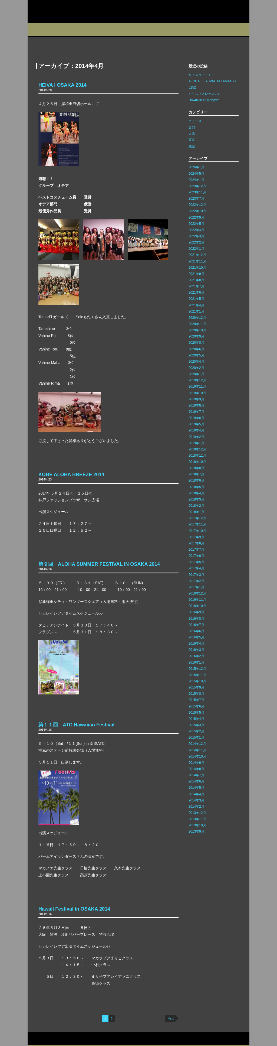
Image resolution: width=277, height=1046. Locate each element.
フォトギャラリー (209, 29)
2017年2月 (196, 581)
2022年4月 (196, 230)
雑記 (192, 146)
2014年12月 (197, 744)
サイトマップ (62, 1038)
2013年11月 (197, 819)
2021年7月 (196, 286)
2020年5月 (196, 355)
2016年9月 (196, 612)
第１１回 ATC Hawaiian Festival (76, 724)
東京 (192, 140)
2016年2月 (196, 656)
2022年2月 (196, 242)
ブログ (146, 29)
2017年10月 (197, 531)
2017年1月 (196, 587)
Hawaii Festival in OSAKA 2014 (74, 909)
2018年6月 (196, 480)
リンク (80, 1038)
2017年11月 (197, 524)
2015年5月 (196, 712)
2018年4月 (196, 493)
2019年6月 (196, 418)
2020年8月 (196, 343)
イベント (119, 29)
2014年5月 (196, 788)
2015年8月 (196, 694)
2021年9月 (196, 274)
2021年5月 (196, 299)
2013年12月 (197, 813)
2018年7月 (196, 474)
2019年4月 (196, 430)
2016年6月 (196, 631)
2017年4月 (196, 568)
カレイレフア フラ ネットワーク (62, 11)
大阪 (192, 133)
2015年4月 (196, 719)
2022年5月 (196, 224)
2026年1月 (196, 167)
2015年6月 (196, 706)
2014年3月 (196, 800)
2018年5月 (196, 487)
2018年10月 (197, 462)
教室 (93, 29)
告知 (192, 127)
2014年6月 (196, 781)
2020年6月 (196, 349)
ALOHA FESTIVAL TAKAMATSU (212, 81)
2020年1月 (196, 374)
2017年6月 (196, 556)
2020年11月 (197, 324)
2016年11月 (197, 600)
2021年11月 (197, 261)
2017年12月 (197, 518)
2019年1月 (196, 443)
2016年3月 (196, 650)
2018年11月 (197, 455)
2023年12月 (197, 186)
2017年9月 (196, 537)
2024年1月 (196, 180)
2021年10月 (197, 267)
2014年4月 (196, 794)
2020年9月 (196, 336)
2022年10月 (197, 211)
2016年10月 (197, 606)
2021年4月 (196, 305)
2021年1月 (196, 311)
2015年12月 (197, 669)
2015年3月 (196, 725)
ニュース (195, 121)
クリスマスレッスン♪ (204, 94)
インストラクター (175, 29)
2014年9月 (196, 763)
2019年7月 (196, 412)
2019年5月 (196, 424)
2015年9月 (196, 687)
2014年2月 (196, 806)
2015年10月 (197, 681)
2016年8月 (196, 619)
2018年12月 (197, 449)
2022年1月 (196, 249)
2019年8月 (196, 405)
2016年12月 (197, 593)
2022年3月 (196, 236)
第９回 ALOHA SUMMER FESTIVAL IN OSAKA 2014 (99, 564)
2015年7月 (196, 700)
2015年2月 (196, 731)
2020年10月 (197, 330)
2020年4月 (196, 361)
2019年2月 (196, 437)
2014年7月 (196, 775)
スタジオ (67, 29)
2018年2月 (196, 506)
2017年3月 (196, 575)
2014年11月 (197, 750)
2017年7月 (196, 549)
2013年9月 (196, 831)
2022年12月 (197, 205)
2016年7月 (196, 625)
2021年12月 (197, 255)
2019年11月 (197, 386)
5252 (192, 87)
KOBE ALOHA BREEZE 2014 (71, 474)
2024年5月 (196, 174)
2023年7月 (196, 198)
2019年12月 (197, 380)
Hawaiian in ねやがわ (204, 100)
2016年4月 (196, 643)
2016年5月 (196, 637)
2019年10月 (197, 393)
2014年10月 (197, 756)
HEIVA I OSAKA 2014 (62, 85)
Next (170, 1018)
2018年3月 (196, 499)
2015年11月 (197, 675)
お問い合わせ (39, 1038)
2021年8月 (196, 280)
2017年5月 (196, 562)
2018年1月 (196, 512)
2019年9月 (196, 399)
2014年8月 (196, 769)
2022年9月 (196, 217)
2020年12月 (197, 318)
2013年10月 (197, 825)
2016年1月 (196, 662)
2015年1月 (196, 737)
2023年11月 (197, 192)
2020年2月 (196, 368)
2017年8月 (196, 543)
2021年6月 (196, 292)
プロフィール (41, 29)
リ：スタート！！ (202, 75)
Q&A (237, 29)
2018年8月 (196, 468)
